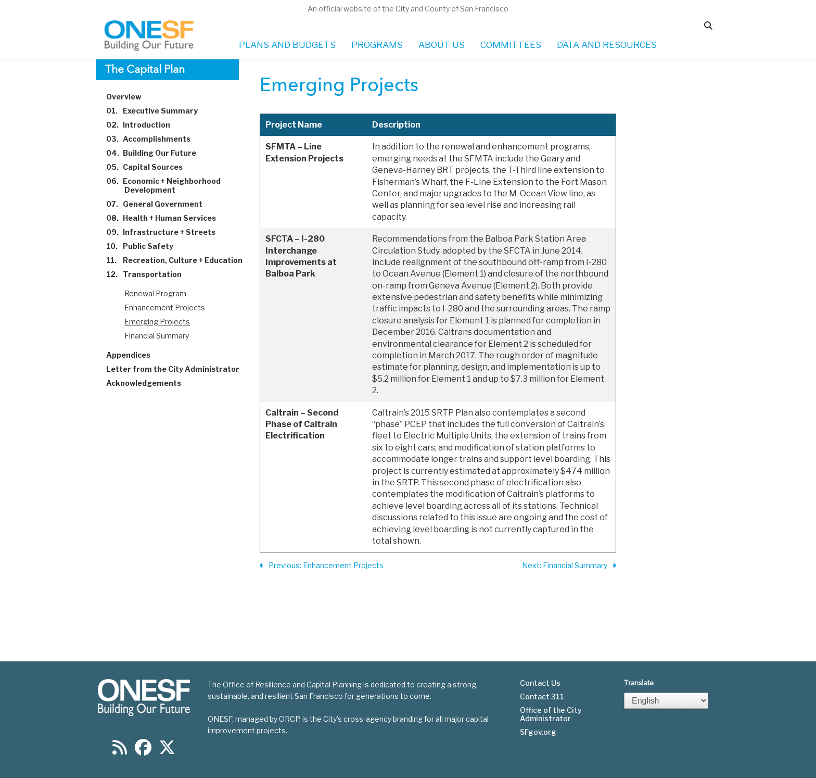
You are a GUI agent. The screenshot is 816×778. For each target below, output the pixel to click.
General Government (160, 203)
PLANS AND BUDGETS (287, 45)
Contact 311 (542, 697)
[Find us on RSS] (119, 751)
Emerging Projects (157, 321)
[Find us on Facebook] (143, 751)
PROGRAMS (377, 45)
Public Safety (145, 246)
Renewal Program (155, 293)
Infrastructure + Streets (166, 232)
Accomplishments (154, 138)
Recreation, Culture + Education (180, 260)
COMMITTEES (510, 45)
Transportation (150, 274)
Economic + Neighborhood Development (169, 185)
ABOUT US (441, 45)
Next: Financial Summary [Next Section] (569, 566)
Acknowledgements (149, 383)
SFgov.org (538, 732)
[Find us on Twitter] (167, 751)
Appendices (134, 354)
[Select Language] (666, 701)
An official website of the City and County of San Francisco (408, 8)
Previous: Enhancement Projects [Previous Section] (322, 566)
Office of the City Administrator (551, 714)
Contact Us (540, 683)
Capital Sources (150, 166)
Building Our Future (157, 152)
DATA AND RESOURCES (607, 45)
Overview (129, 96)
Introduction (144, 124)
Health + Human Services (167, 218)
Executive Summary (158, 110)
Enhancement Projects (164, 307)
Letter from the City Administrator (178, 369)
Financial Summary (156, 335)
